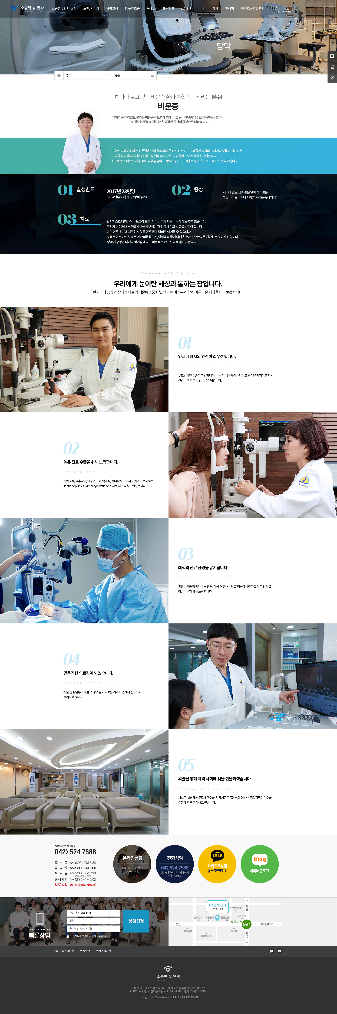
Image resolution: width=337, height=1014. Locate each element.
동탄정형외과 (176, 1000)
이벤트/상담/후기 (252, 9)
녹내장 (151, 9)
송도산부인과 (188, 1000)
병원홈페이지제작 (150, 1000)
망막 (215, 9)
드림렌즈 (168, 9)
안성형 (229, 9)
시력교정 (112, 9)
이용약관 (85, 951)
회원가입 (287, 9)
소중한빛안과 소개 (64, 9)
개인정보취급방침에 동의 (81, 936)
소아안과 (187, 9)
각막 (203, 9)
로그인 (276, 9)
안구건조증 (132, 9)
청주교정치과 (164, 1000)
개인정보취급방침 (64, 951)
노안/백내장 (91, 9)
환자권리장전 (103, 951)
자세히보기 (103, 937)
